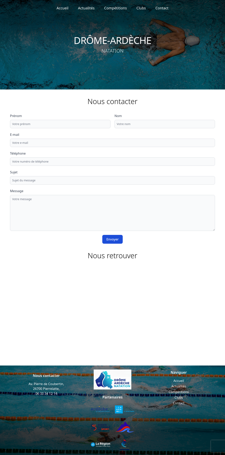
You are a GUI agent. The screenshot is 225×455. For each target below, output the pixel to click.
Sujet (14, 172)
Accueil (62, 8)
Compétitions (115, 8)
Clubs (141, 8)
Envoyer (112, 239)
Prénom (16, 116)
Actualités (86, 8)
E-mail (14, 134)
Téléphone (18, 153)
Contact (161, 8)
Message (16, 191)
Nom (118, 116)
